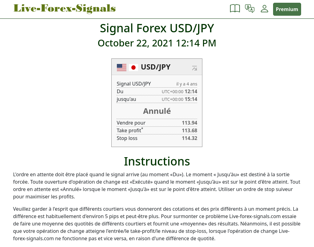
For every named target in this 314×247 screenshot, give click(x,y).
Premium (287, 9)
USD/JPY (156, 67)
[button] (235, 9)
